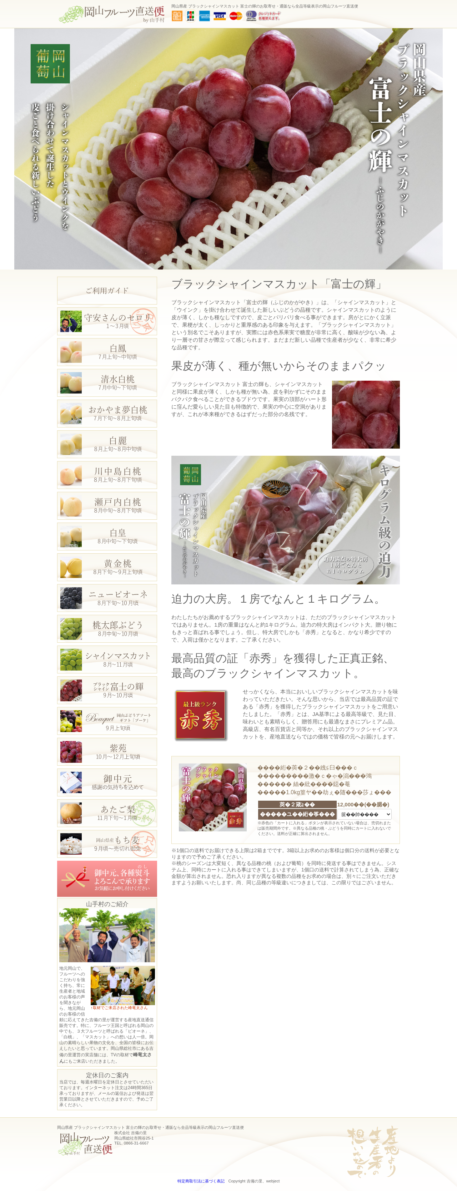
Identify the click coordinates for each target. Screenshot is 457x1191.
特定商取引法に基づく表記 (201, 1181)
